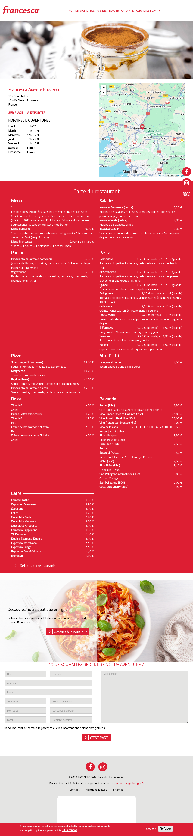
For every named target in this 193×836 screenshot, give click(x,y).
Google (180, 175)
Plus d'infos (69, 830)
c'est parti (99, 737)
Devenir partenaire (121, 11)
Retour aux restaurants (38, 565)
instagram (102, 766)
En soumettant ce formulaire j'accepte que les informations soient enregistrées (52, 728)
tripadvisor (186, 193)
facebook (90, 766)
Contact (157, 11)
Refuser (165, 828)
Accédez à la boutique (70, 632)
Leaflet (161, 175)
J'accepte (150, 829)
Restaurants (98, 11)
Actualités (142, 11)
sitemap (118, 789)
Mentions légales (96, 789)
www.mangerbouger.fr (130, 783)
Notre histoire (78, 11)
